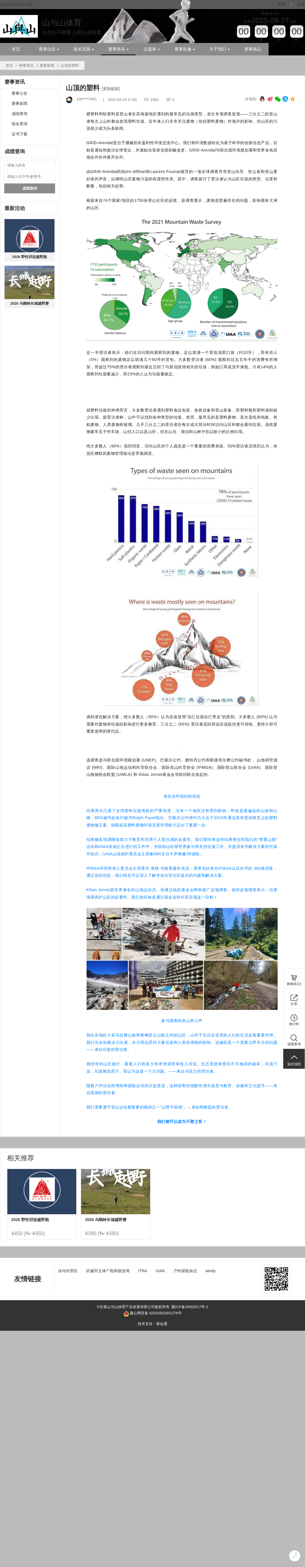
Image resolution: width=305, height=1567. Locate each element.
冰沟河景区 (68, 1271)
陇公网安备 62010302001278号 (152, 1314)
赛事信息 (49, 49)
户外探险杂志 (185, 1271)
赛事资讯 (118, 49)
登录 (282, 4)
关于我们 (219, 49)
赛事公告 (19, 93)
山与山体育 (62, 22)
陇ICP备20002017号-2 (189, 1307)
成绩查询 (19, 114)
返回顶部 (294, 1064)
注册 (301, 4)
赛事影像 (185, 49)
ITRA (142, 1271)
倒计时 (294, 1024)
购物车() (294, 984)
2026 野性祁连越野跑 (29, 257)
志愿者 (151, 49)
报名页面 (83, 49)
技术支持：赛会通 (152, 1324)
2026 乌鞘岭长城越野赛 (29, 303)
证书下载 (19, 134)
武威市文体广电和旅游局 (108, 1271)
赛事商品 (252, 49)
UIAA (160, 1271)
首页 (16, 49)
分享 (294, 1004)
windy (211, 1271)
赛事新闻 (47, 65)
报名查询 (19, 124)
